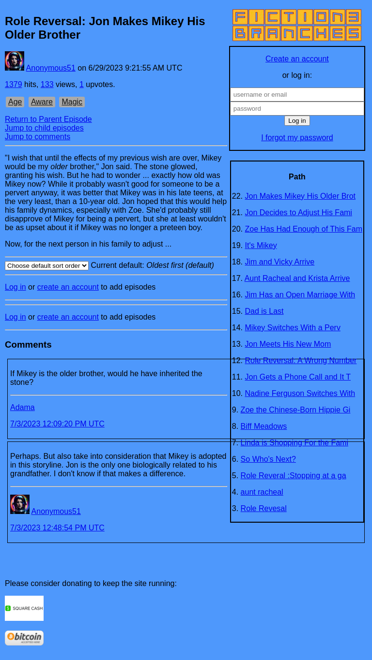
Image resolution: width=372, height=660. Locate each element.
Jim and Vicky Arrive (280, 262)
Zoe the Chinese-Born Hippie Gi (296, 410)
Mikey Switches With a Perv (293, 327)
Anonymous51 (51, 68)
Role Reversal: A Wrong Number (301, 360)
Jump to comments (37, 136)
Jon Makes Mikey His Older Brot (300, 196)
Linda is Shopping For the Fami (294, 443)
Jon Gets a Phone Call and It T (298, 377)
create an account (68, 287)
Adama (22, 407)
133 (47, 84)
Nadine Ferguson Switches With (300, 393)
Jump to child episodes (44, 128)
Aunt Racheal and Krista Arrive (297, 278)
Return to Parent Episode (48, 119)
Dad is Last (264, 311)
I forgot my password (297, 137)
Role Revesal (264, 508)
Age (15, 102)
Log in (15, 287)
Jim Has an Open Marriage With (300, 295)
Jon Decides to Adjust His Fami (298, 212)
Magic (72, 102)
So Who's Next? (268, 459)
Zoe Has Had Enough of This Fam (304, 229)
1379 (13, 84)
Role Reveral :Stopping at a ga (293, 475)
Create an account (297, 59)
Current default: (116, 265)
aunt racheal (262, 492)
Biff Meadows (264, 426)
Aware (42, 102)
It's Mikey (261, 245)
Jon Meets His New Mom (288, 344)
